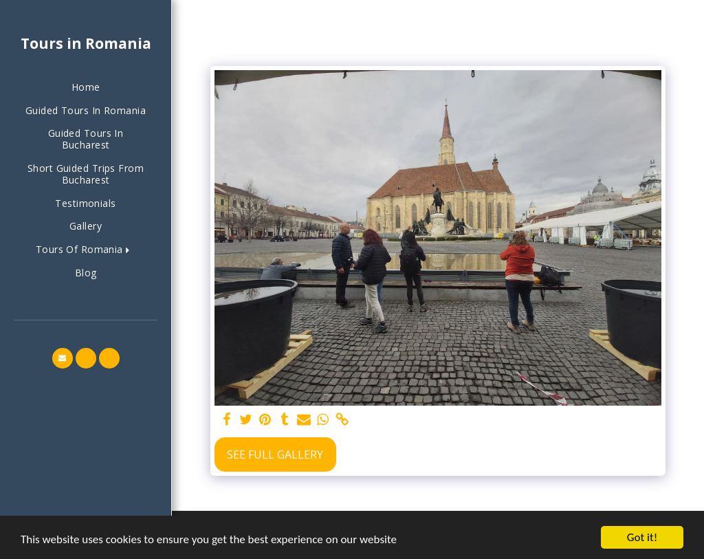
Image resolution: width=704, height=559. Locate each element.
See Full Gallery (275, 454)
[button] (85, 250)
